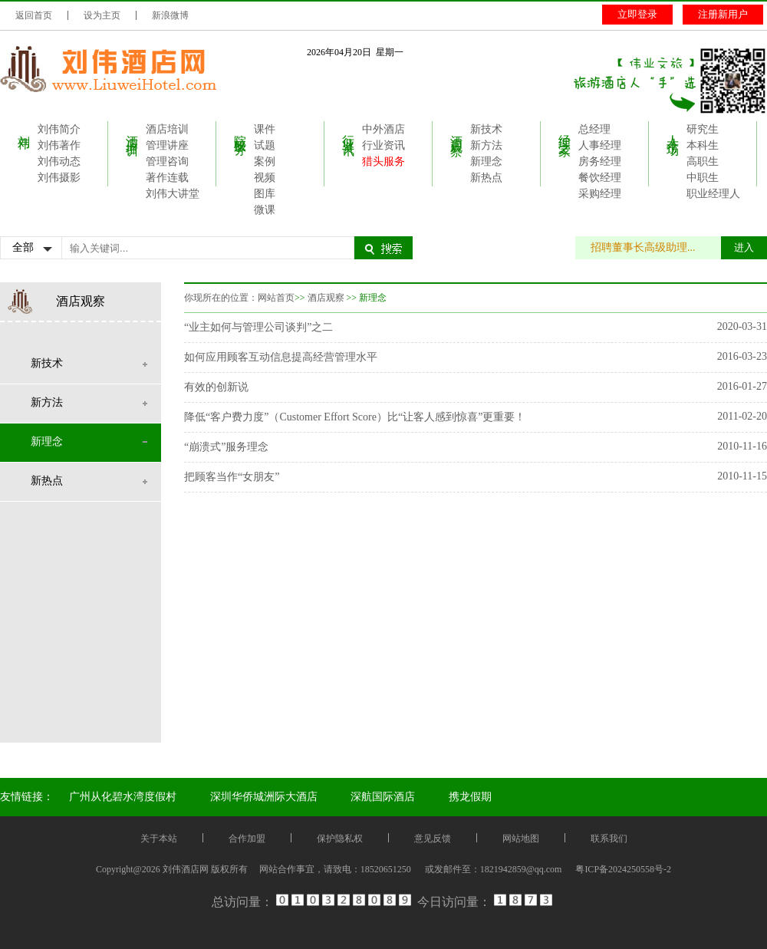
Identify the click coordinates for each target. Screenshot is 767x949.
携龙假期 (470, 796)
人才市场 (673, 131)
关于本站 (158, 838)
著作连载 (167, 177)
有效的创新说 (216, 387)
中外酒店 (383, 129)
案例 (264, 161)
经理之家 (564, 131)
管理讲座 (167, 145)
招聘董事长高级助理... (651, 247)
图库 (264, 193)
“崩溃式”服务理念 (226, 447)
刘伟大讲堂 (172, 193)
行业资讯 (348, 131)
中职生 (702, 177)
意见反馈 (432, 838)
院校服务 (240, 131)
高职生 (702, 161)
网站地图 (520, 838)
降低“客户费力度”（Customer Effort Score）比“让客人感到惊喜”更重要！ (354, 417)
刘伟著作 (59, 145)
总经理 (594, 129)
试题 (264, 145)
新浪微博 (170, 15)
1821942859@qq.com (521, 869)
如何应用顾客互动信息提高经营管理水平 (280, 357)
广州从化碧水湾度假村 (122, 796)
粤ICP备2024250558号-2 (623, 869)
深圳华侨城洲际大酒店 (264, 796)
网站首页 (276, 297)
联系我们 (609, 838)
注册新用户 (723, 14)
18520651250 (385, 869)
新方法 (486, 145)
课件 (264, 129)
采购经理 (599, 193)
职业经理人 (713, 193)
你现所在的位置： (221, 297)
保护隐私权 (340, 838)
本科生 (702, 145)
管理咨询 (167, 161)
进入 (744, 247)
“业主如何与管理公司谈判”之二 (258, 327)
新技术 (486, 129)
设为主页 (102, 15)
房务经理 (599, 161)
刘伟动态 (59, 161)
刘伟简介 (59, 129)
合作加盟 (247, 838)
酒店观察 (456, 131)
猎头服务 (383, 161)
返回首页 (33, 15)
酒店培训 (132, 131)
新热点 (486, 177)
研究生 (702, 129)
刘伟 (24, 128)
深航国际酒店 (383, 796)
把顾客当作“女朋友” (231, 477)
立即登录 (637, 14)
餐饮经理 (599, 177)
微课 (264, 210)
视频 (264, 177)
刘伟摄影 (59, 177)
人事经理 (599, 145)
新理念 (486, 161)
